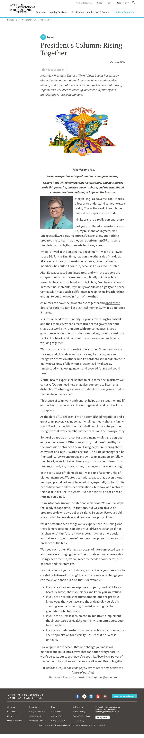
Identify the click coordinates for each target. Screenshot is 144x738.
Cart (109, 3)
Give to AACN (56, 716)
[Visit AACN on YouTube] (98, 696)
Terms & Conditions (81, 716)
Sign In (126, 3)
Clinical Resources (125, 12)
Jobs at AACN (35, 716)
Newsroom (12, 20)
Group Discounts (58, 720)
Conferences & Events (98, 12)
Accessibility (78, 720)
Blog (53, 707)
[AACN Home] (22, 9)
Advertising (78, 707)
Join (119, 3)
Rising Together (113, 661)
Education (41, 12)
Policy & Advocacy (37, 711)
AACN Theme (56, 711)
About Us (11, 707)
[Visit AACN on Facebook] (77, 696)
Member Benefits (14, 720)
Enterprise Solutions (38, 720)
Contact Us (11, 711)
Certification (77, 12)
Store (99, 3)
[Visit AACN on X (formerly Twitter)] (84, 696)
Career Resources (84, 3)
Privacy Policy (79, 711)
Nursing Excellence (59, 12)
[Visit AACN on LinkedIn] (91, 696)
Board (9, 716)
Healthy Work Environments (90, 621)
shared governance (101, 324)
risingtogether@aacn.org (101, 677)
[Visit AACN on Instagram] (105, 696)
